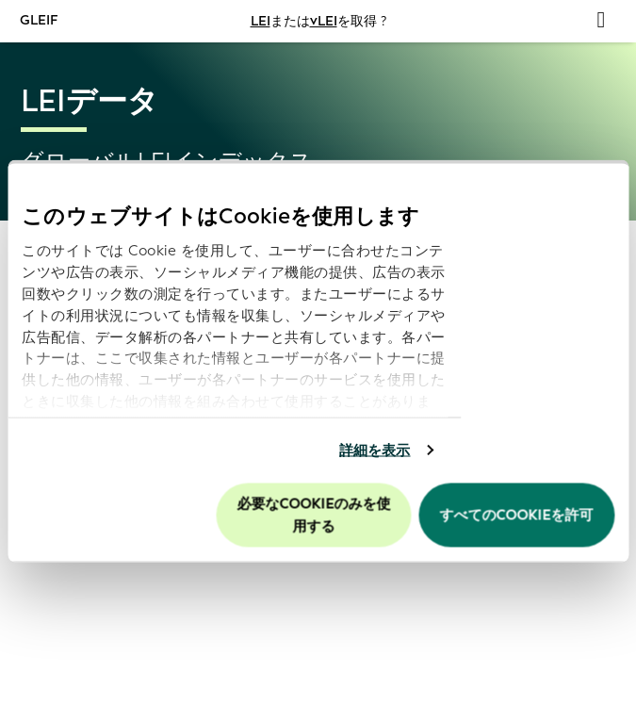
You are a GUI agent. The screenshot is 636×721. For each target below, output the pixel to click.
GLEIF (39, 20)
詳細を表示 (375, 450)
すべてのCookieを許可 (517, 514)
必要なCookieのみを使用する (314, 514)
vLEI (323, 21)
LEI (260, 21)
